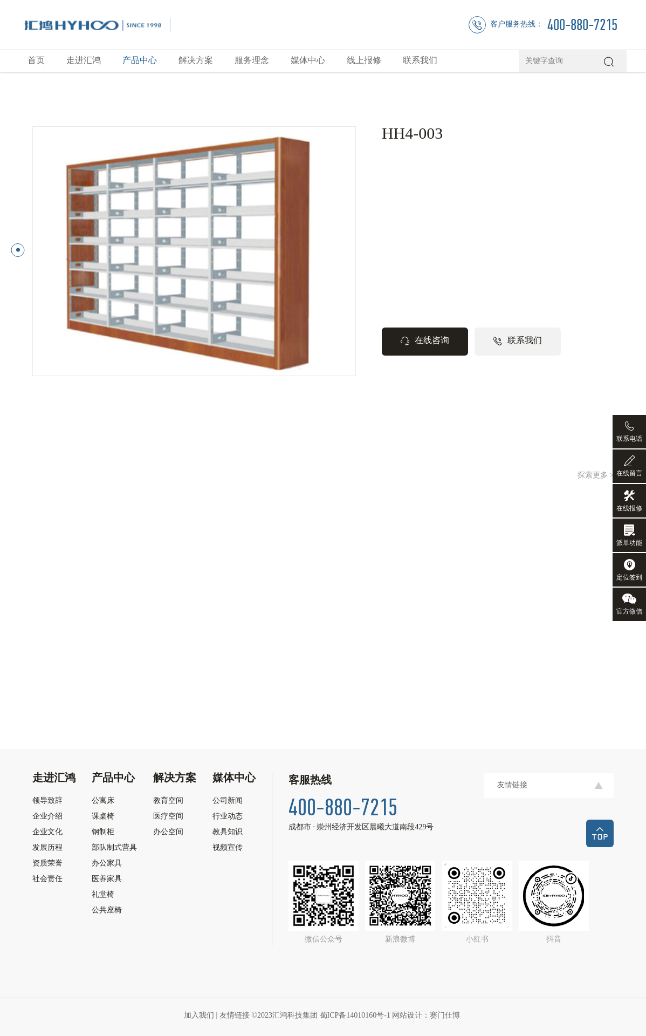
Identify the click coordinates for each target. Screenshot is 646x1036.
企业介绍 (47, 817)
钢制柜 (103, 832)
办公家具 (107, 864)
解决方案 (195, 60)
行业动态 (227, 817)
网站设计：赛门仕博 (427, 1016)
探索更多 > (596, 476)
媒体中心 (308, 60)
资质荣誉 (47, 864)
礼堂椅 (103, 895)
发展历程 (47, 848)
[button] (18, 250)
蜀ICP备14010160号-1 (356, 1016)
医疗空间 (168, 817)
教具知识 (227, 832)
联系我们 (420, 60)
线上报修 (364, 60)
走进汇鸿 (83, 60)
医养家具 (107, 879)
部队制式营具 (114, 848)
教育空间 (168, 801)
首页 (36, 60)
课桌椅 (103, 817)
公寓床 (103, 801)
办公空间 (168, 832)
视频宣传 (227, 848)
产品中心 (139, 60)
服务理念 (252, 60)
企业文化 (47, 832)
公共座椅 (107, 911)
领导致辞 (47, 801)
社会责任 (47, 879)
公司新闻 (227, 801)
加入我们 (200, 1016)
